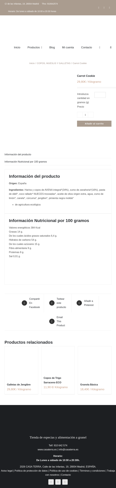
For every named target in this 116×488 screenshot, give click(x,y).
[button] (110, 47)
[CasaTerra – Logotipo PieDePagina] (58, 411)
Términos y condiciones (92, 470)
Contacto (66, 475)
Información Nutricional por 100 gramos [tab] (26, 161)
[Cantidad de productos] (85, 114)
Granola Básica (89, 384)
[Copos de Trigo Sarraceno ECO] (58, 359)
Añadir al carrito (94, 123)
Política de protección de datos (31, 470)
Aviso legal (7, 470)
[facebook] (51, 482)
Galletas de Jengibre (19, 384)
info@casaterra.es (68, 449)
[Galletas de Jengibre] (21, 363)
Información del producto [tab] (18, 154)
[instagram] (58, 482)
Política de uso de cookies (64, 470)
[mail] (65, 482)
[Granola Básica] (94, 363)
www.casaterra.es (47, 449)
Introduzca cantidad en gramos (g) (83, 98)
